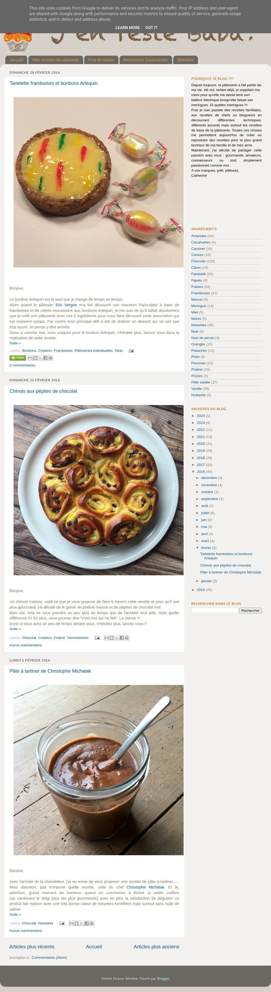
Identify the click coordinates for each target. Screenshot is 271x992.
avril (205, 534)
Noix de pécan (202, 338)
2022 (201, 430)
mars (205, 541)
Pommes (198, 363)
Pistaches (199, 351)
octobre (207, 492)
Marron (197, 299)
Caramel (198, 249)
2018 (201, 458)
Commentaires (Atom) (49, 958)
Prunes (197, 376)
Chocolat (29, 638)
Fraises (197, 287)
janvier (207, 581)
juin (204, 520)
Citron (196, 268)
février (206, 548)
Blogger (163, 979)
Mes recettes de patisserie (55, 59)
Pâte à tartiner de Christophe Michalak (50, 671)
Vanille (196, 389)
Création (45, 351)
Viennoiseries (77, 638)
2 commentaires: (23, 365)
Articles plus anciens (156, 946)
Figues (196, 280)
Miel (194, 312)
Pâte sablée (200, 382)
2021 (201, 437)
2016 (201, 472)
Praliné (59, 638)
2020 (201, 444)
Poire (195, 357)
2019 (201, 451)
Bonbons (29, 351)
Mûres (196, 319)
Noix (194, 331)
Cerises (197, 255)
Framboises (63, 351)
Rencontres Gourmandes (146, 59)
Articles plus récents (31, 946)
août (205, 506)
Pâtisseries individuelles (94, 351)
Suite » (15, 343)
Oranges (198, 344)
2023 (201, 423)
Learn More (128, 27)
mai (204, 527)
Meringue (198, 306)
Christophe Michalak (145, 887)
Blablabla (185, 59)
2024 (201, 416)
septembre (210, 499)
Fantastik (198, 274)
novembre (209, 485)
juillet (205, 513)
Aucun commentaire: (26, 645)
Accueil (16, 59)
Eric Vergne (66, 305)
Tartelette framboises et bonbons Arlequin (54, 83)
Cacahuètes (200, 242)
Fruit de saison (101, 59)
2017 (201, 465)
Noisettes (45, 923)
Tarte (118, 351)
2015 (201, 590)
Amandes (198, 236)
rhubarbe (198, 395)
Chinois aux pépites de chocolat (43, 391)
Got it (151, 27)
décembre (209, 478)
